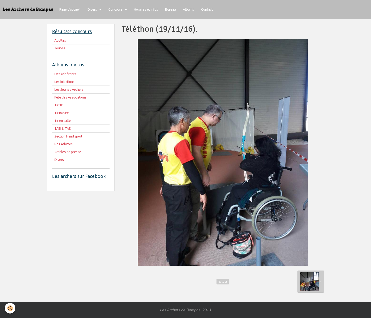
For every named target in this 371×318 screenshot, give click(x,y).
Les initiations (64, 82)
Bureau (170, 9)
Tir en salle (62, 121)
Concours (115, 9)
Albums (188, 9)
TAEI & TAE (62, 128)
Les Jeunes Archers (69, 89)
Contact (207, 9)
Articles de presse (67, 152)
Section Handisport (68, 136)
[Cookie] (10, 308)
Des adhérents (65, 74)
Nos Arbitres (63, 144)
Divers (93, 9)
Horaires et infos (146, 9)
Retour (222, 281)
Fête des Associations (70, 97)
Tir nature (61, 113)
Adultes (60, 40)
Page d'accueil (69, 9)
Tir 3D (58, 105)
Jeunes (59, 48)
